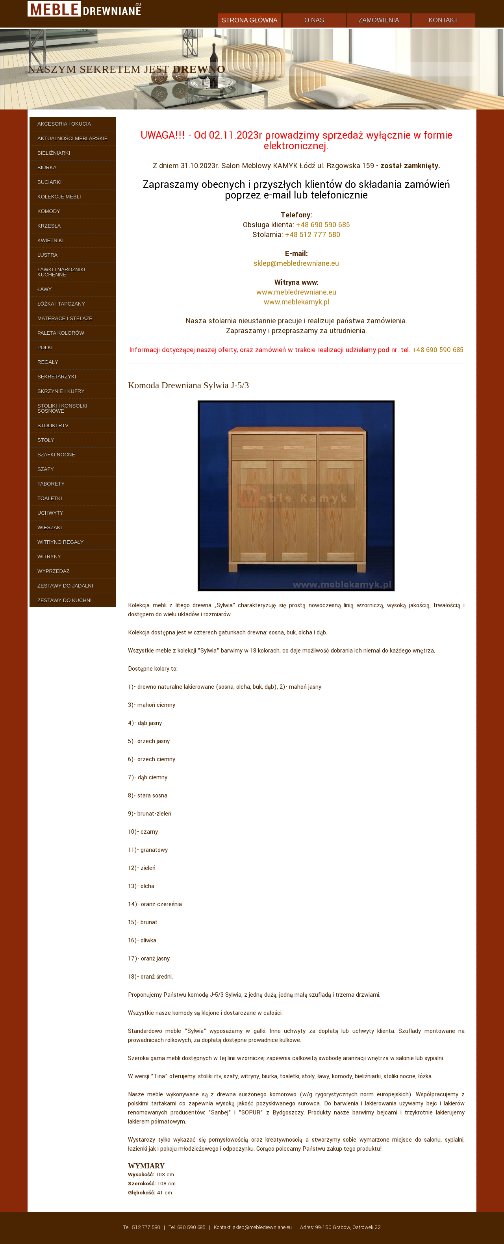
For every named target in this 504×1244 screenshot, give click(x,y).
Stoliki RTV (53, 425)
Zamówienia (378, 20)
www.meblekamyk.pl (296, 302)
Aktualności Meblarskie (72, 138)
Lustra (47, 255)
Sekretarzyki (56, 377)
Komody (48, 211)
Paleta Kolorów (60, 333)
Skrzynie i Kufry (61, 391)
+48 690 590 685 (323, 225)
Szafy (45, 469)
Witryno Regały (60, 542)
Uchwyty (50, 513)
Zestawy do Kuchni (64, 600)
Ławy (44, 289)
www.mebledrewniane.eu (296, 292)
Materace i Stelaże (65, 318)
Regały (47, 362)
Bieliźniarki (53, 153)
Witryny (49, 557)
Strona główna (249, 20)
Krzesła (49, 226)
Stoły (45, 440)
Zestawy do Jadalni (65, 586)
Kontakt (443, 20)
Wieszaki (49, 527)
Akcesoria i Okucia (64, 124)
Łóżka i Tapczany (61, 304)
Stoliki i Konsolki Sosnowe (62, 408)
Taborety (51, 484)
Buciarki (49, 182)
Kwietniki (50, 240)
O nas (314, 20)
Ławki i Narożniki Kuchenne (61, 272)
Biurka (46, 168)
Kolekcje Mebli (59, 197)
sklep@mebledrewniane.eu (296, 263)
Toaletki (49, 498)
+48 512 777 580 (312, 235)
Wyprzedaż (53, 571)
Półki (44, 347)
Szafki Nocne (56, 455)
